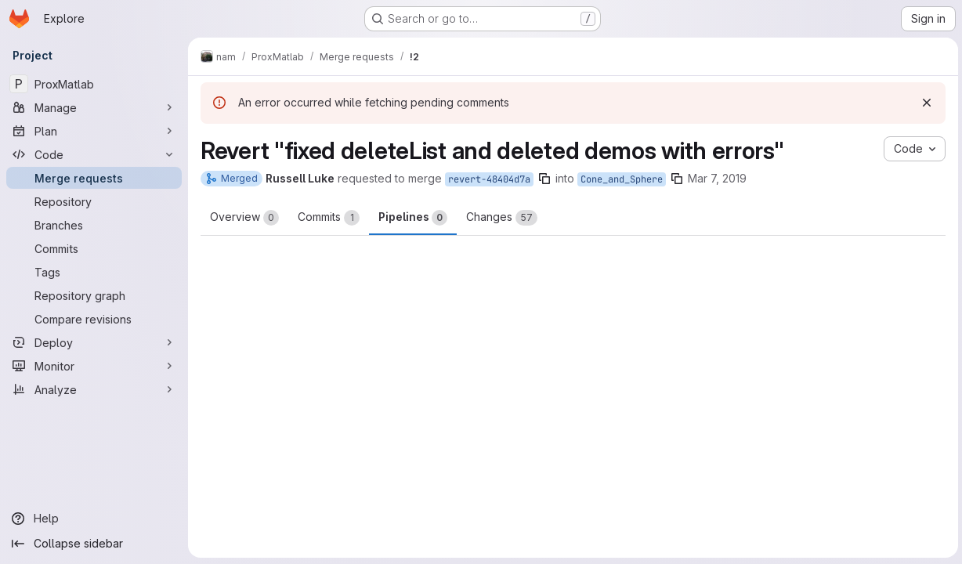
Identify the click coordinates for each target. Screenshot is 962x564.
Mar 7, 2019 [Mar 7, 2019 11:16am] (717, 178)
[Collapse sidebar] (94, 544)
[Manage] (94, 107)
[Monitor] (94, 366)
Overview (244, 218)
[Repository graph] (94, 295)
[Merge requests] (94, 178)
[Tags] (94, 272)
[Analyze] (94, 389)
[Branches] (94, 225)
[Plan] (94, 131)
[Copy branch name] (544, 178)
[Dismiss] (924, 102)
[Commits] (94, 248)
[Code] (94, 154)
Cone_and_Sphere (621, 179)
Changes (501, 218)
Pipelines (412, 218)
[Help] (94, 519)
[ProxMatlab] (94, 84)
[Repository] (94, 201)
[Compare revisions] (94, 319)
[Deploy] (94, 342)
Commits (329, 218)
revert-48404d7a (489, 179)
